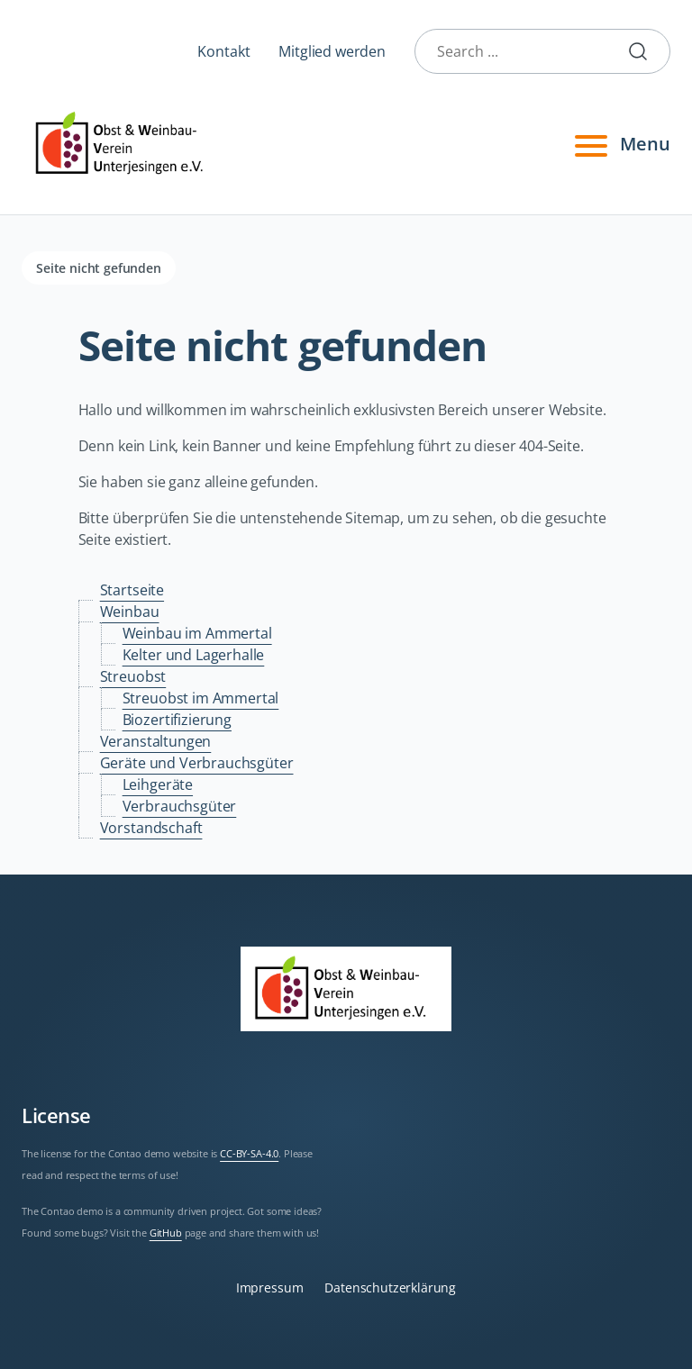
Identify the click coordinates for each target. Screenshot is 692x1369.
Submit (645, 51)
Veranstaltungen (156, 741)
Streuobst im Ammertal (201, 698)
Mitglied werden (332, 51)
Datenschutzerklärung (390, 1287)
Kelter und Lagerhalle (194, 655)
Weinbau (129, 611)
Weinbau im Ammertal (197, 633)
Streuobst (133, 676)
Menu (619, 144)
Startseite (132, 590)
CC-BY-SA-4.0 (249, 1153)
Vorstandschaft (151, 828)
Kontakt (223, 51)
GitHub (166, 1233)
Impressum (270, 1287)
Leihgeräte (158, 784)
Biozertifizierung (177, 720)
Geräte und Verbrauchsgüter (197, 763)
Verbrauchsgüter (180, 806)
